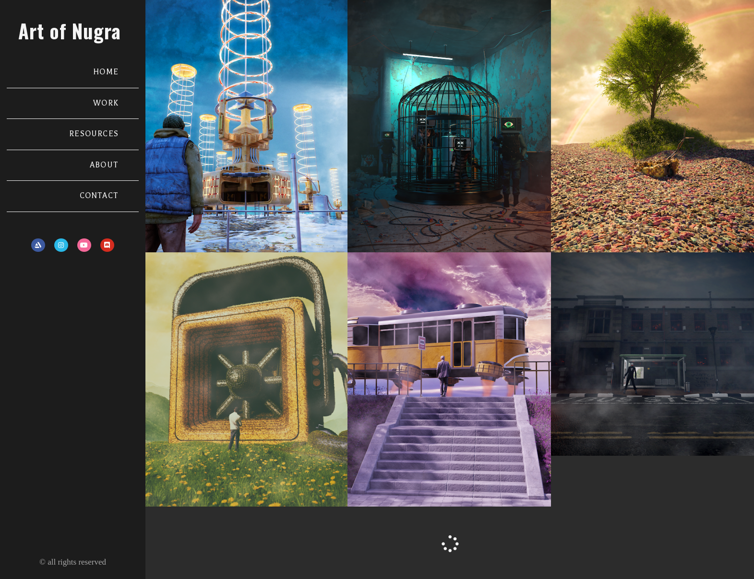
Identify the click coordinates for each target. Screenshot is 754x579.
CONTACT (99, 195)
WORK (106, 103)
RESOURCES (94, 134)
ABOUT (104, 165)
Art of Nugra (69, 30)
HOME (106, 72)
